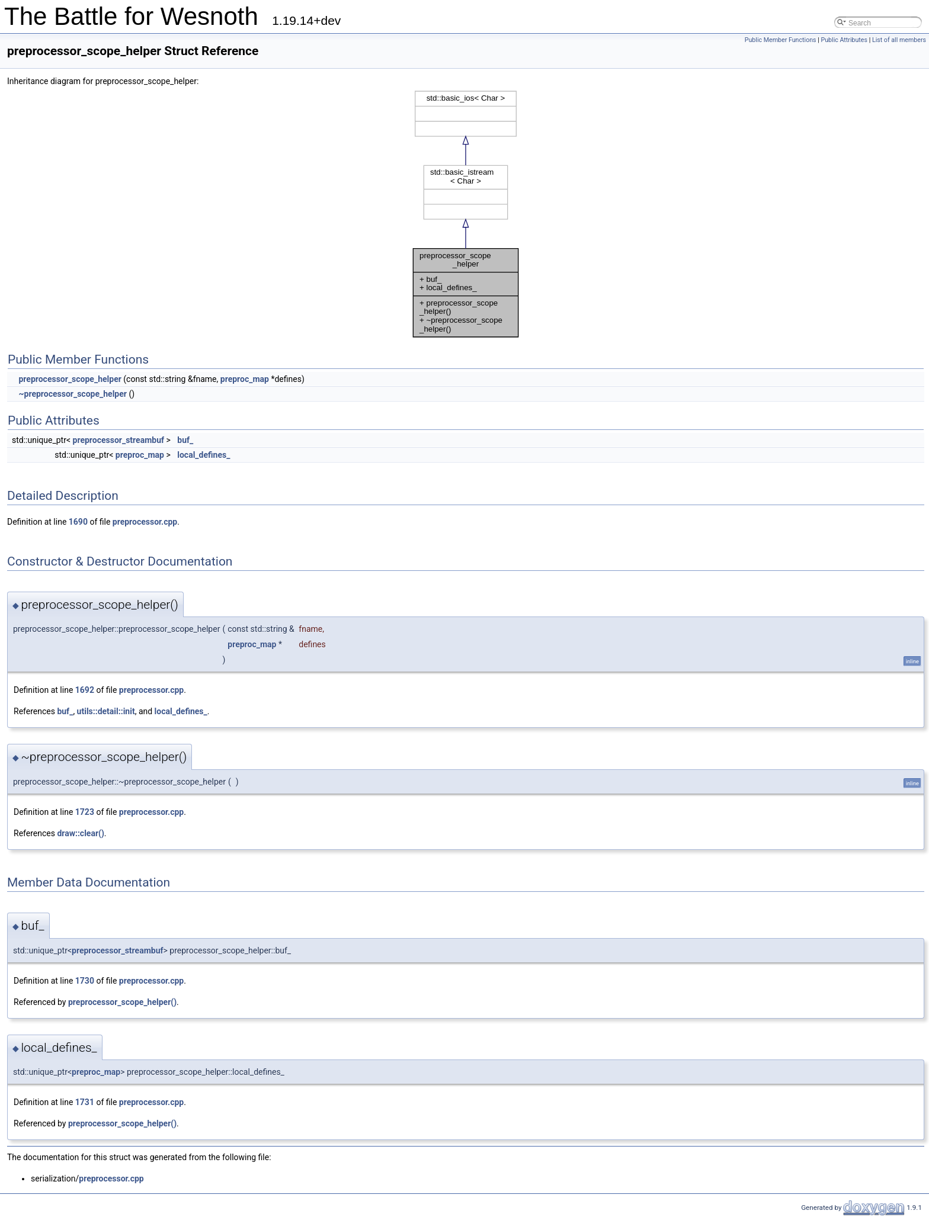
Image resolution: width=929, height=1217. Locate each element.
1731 (84, 1102)
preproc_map (244, 379)
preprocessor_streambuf (118, 440)
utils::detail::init (106, 711)
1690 (78, 521)
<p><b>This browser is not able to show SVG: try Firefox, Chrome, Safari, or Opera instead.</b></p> (465, 214)
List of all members (899, 40)
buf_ (185, 440)
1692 (84, 690)
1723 (84, 812)
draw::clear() (80, 833)
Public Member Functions (780, 40)
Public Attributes (844, 40)
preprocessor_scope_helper (69, 379)
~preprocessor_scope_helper (72, 394)
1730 (84, 980)
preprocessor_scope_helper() (122, 1002)
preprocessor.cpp (145, 521)
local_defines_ (203, 455)
